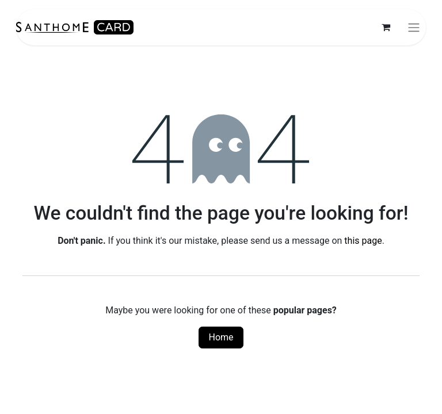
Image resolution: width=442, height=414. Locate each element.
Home (220, 337)
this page (363, 240)
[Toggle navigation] (414, 27)
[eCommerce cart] (385, 27)
